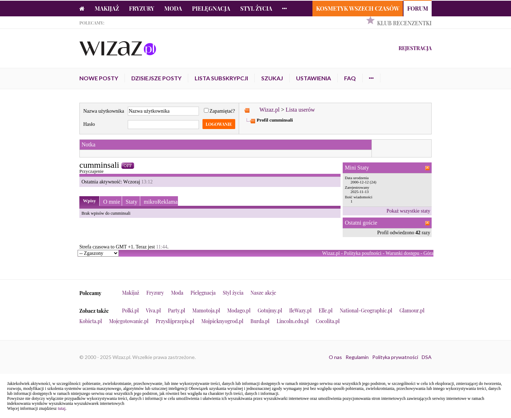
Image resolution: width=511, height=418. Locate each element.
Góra (428, 253)
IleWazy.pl (300, 310)
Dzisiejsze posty (156, 78)
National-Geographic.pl (366, 310)
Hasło (89, 124)
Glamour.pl (411, 310)
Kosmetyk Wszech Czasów (357, 8)
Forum (417, 8)
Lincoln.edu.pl (292, 321)
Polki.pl (130, 310)
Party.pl (176, 310)
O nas (335, 357)
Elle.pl (325, 310)
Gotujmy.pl (270, 310)
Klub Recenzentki (404, 23)
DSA (427, 357)
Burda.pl (260, 321)
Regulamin (357, 357)
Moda (173, 8)
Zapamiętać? (219, 111)
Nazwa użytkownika (103, 111)
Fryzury (141, 8)
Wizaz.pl (269, 110)
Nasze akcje (263, 292)
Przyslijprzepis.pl (175, 321)
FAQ (350, 78)
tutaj (61, 408)
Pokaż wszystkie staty (408, 211)
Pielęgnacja (211, 8)
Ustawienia (313, 78)
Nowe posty (98, 78)
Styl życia (256, 8)
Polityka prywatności (395, 357)
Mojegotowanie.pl (129, 321)
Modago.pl (239, 310)
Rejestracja (415, 48)
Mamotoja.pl (206, 310)
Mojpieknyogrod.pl (222, 321)
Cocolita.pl (327, 321)
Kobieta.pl (90, 321)
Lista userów (300, 110)
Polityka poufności (362, 253)
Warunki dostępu (402, 253)
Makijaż (107, 8)
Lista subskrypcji (221, 78)
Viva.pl (153, 310)
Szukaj (272, 78)
